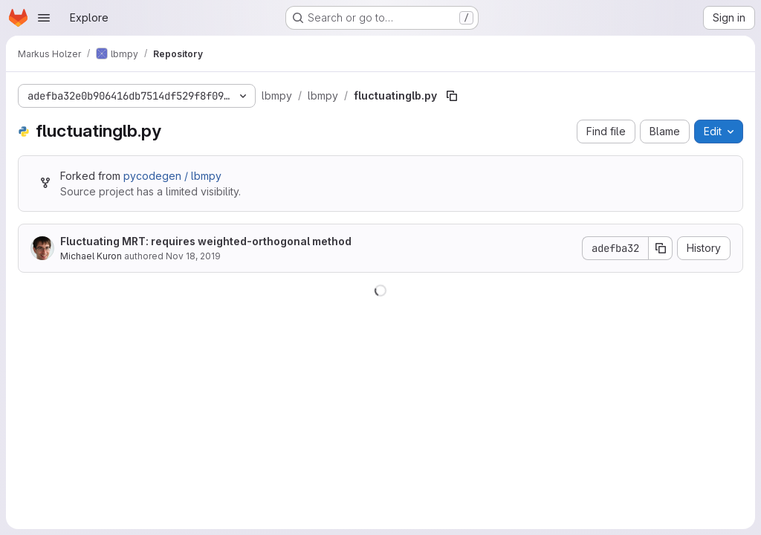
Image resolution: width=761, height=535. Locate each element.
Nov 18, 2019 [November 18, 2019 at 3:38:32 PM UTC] (193, 256)
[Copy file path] (452, 96)
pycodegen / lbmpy (172, 175)
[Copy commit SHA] (661, 248)
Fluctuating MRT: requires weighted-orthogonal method (206, 241)
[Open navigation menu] (44, 18)
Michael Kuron (91, 256)
